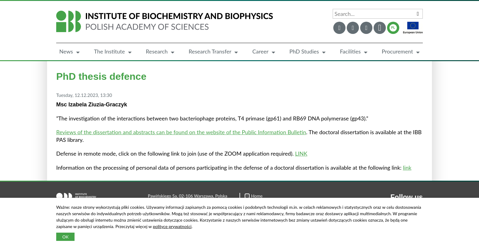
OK (65, 236)
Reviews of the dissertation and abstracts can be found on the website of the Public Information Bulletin (181, 132)
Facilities (350, 51)
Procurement (397, 51)
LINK (301, 153)
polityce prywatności (172, 226)
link (407, 167)
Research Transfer (209, 51)
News (66, 51)
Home (253, 195)
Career (260, 51)
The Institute (109, 51)
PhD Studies (304, 51)
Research (157, 51)
